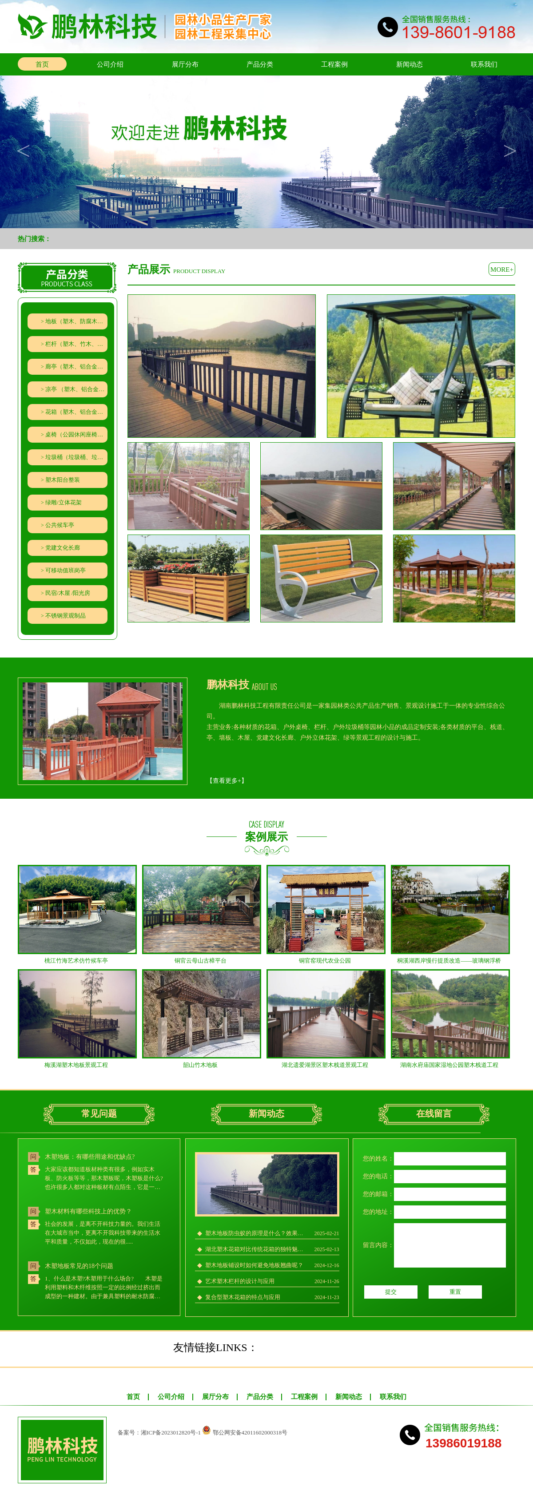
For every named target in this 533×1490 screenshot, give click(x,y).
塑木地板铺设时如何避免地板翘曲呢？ (254, 1265)
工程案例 (334, 64)
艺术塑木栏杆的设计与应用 (239, 1281)
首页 (42, 64)
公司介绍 (110, 64)
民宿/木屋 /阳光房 (67, 593)
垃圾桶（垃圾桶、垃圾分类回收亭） (76, 457)
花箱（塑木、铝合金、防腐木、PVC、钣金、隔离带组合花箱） (76, 411)
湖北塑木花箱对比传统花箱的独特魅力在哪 (256, 1249)
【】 (227, 780)
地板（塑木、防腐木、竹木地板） (76, 321)
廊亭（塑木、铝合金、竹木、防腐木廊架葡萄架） (76, 366)
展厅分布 (185, 64)
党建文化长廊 (62, 547)
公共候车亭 (59, 525)
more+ (501, 269)
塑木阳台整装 (62, 479)
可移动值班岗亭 (65, 570)
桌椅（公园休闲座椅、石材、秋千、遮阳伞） (76, 434)
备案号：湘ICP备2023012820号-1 (159, 1432)
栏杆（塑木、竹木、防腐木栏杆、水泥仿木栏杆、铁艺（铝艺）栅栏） (76, 344)
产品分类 (260, 64)
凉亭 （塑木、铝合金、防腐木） (76, 389)
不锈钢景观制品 (65, 615)
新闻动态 (409, 64)
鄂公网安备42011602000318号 (250, 1432)
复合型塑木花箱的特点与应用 (242, 1297)
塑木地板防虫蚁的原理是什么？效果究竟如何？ (256, 1233)
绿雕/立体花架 (63, 502)
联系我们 (484, 64)
